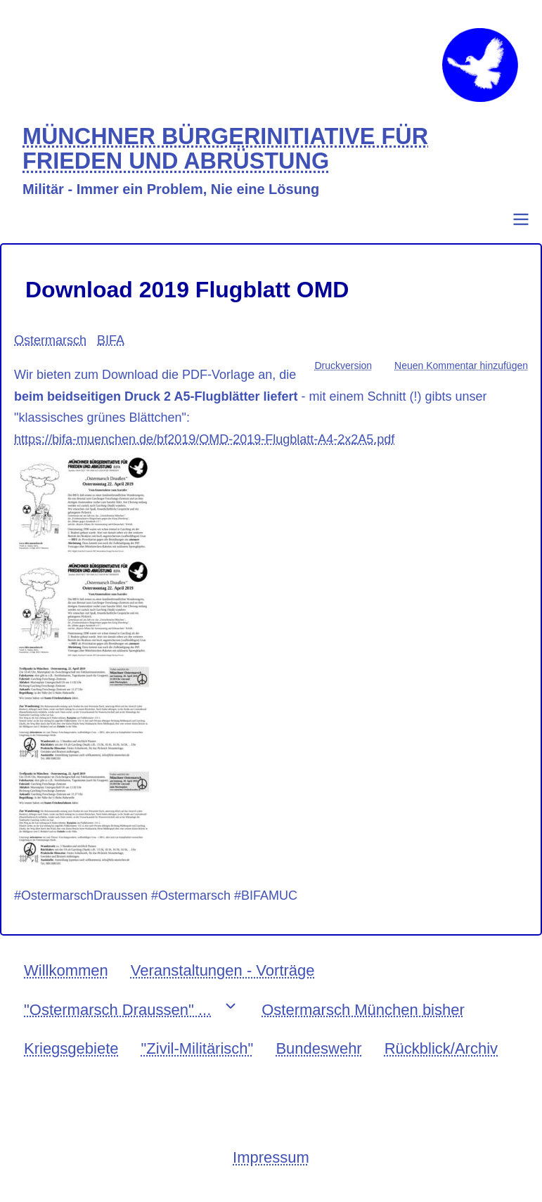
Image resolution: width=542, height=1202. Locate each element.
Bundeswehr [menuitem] (318, 1048)
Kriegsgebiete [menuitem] (71, 1048)
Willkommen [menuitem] (66, 970)
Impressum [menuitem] (271, 1157)
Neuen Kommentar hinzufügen (461, 365)
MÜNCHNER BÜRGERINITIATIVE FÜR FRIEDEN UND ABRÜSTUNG (225, 149)
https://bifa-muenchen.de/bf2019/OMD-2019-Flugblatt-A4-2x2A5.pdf (204, 439)
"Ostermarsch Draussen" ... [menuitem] (117, 1010)
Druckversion (343, 365)
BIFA (110, 340)
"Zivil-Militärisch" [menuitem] (197, 1048)
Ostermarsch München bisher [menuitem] (363, 1010)
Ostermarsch (50, 340)
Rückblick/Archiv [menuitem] (441, 1048)
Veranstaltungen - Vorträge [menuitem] (223, 970)
